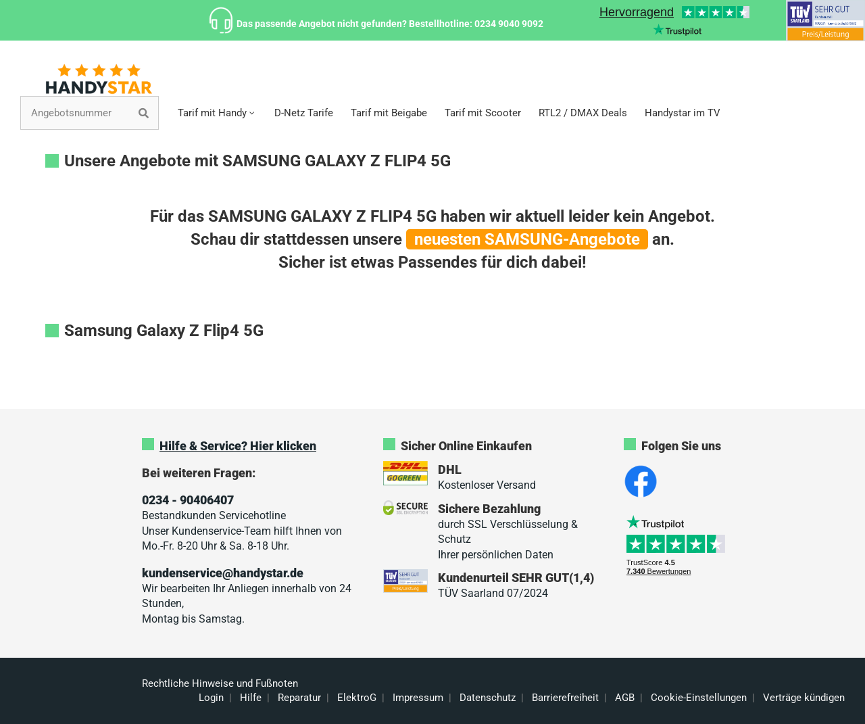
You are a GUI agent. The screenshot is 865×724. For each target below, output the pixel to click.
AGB (625, 698)
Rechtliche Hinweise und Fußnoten (220, 683)
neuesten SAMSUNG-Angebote (527, 239)
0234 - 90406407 (188, 500)
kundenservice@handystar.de (222, 573)
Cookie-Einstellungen (699, 698)
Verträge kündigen (804, 698)
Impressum (418, 698)
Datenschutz (488, 698)
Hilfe (251, 698)
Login (211, 698)
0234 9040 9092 (508, 23)
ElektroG (356, 698)
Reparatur (299, 698)
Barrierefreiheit (565, 698)
